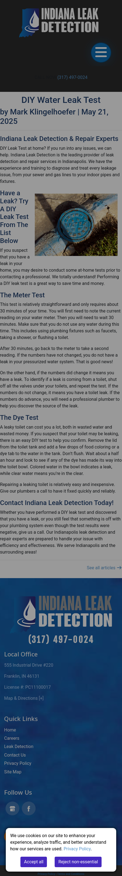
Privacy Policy (77, 848)
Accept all (33, 861)
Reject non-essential (78, 861)
